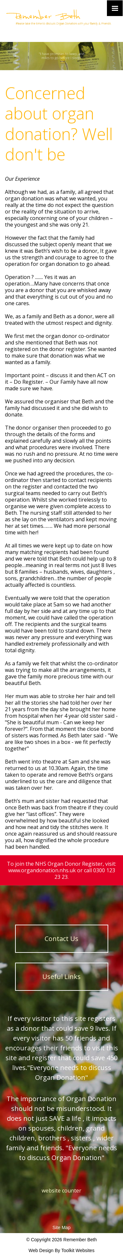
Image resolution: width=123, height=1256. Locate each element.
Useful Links (61, 976)
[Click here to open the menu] (115, 8)
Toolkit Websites (77, 1250)
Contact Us (61, 938)
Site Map (61, 1227)
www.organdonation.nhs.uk (42, 870)
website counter (61, 1190)
